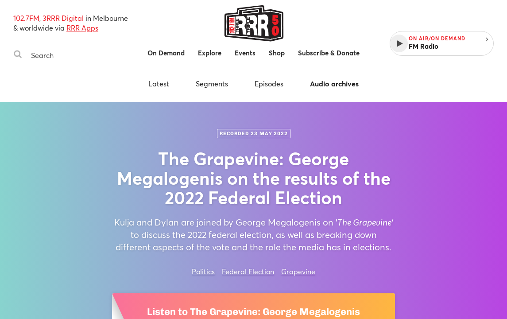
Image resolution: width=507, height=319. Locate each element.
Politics (203, 271)
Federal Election (248, 271)
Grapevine (298, 271)
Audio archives (334, 83)
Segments (212, 83)
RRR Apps (82, 27)
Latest (158, 83)
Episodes (269, 83)
